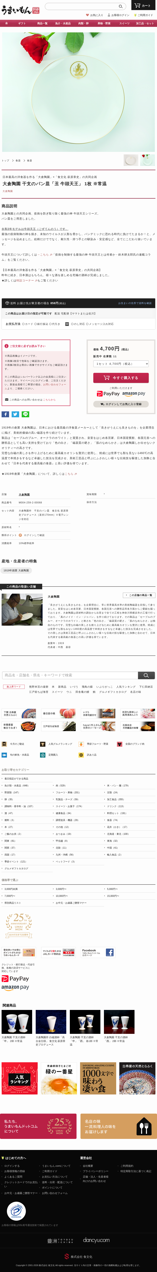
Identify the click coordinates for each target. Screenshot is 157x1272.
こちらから (49, 399)
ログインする (12, 1165)
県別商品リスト (13, 903)
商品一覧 (42, 23)
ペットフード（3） (66, 861)
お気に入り (96, 15)
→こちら (43, 254)
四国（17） (11, 854)
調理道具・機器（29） (68, 820)
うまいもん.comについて (56, 1165)
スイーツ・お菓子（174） (69, 806)
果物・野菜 (104, 23)
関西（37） (11, 847)
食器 (18, 160)
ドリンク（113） (116, 806)
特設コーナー (25, 280)
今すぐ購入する (121, 378)
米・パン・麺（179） (118, 785)
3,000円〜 (61, 889)
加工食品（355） (116, 799)
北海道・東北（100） (118, 834)
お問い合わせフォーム (55, 1193)
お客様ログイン (120, 15)
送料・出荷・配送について (57, 1182)
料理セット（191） (117, 813)
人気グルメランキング (60, 744)
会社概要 (88, 1165)
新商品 (62, 686)
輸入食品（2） (115, 854)
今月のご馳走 (17, 744)
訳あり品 (91, 754)
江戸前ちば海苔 (39, 691)
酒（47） (9, 813)
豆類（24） (113, 792)
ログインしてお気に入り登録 (121, 404)
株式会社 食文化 (81, 1256)
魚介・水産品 (63, 23)
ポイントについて (52, 1187)
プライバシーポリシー (95, 1171)
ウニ (69, 691)
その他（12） (63, 827)
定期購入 (53, 754)
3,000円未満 (11, 889)
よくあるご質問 (13, 1176)
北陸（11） (62, 847)
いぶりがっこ (104, 686)
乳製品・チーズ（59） (68, 799)
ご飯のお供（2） (13, 834)
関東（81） (11, 841)
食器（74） (113, 820)
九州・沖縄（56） (65, 854)
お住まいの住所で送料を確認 (135, 303)
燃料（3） (10, 820)
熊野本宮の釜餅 (39, 686)
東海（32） (113, 841)
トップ (5, 160)
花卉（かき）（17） (118, 827)
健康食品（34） (64, 813)
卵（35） (9, 799)
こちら (69, 473)
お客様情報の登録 (14, 1171)
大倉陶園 (8, 191)
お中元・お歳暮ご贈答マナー (71, 903)
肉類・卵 (83, 23)
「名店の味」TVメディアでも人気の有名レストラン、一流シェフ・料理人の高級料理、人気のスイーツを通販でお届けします (118, 1126)
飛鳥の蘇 (87, 686)
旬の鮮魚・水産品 (19, 754)
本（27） (9, 827)
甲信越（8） (62, 841)
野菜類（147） (12, 792)
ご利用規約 (127, 1165)
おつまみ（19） (64, 834)
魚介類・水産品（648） (17, 785)
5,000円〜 (112, 889)
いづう (74, 686)
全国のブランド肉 (134, 744)
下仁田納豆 (146, 686)
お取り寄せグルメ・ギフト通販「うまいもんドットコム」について (38, 1126)
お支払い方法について (55, 1176)
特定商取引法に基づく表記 (136, 1171)
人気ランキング (126, 686)
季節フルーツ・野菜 (97, 744)
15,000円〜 (113, 896)
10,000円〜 (62, 896)
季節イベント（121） (16, 861)
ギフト (22, 23)
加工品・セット (145, 23)
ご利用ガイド (145, 15)
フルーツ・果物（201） (68, 792)
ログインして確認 (34, 535)
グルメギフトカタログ (113, 691)
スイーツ (124, 23)
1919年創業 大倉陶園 (16, 570)
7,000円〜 (10, 896)
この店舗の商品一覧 (140, 595)
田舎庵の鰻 (82, 691)
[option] (19, 1028)
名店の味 (135, 691)
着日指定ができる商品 (16, 778)
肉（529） (61, 785)
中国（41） (113, 847)
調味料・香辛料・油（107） (20, 806)
